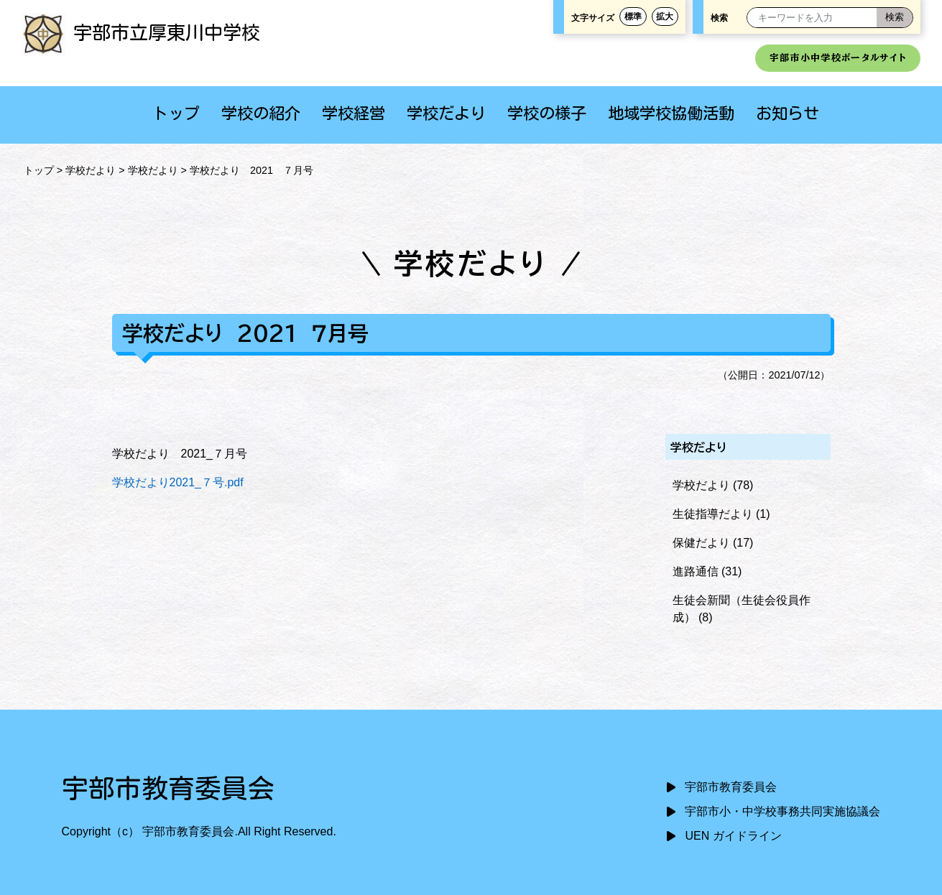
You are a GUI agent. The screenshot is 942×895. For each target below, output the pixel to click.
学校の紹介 (260, 113)
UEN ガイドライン (733, 836)
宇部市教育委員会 (731, 787)
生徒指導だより (713, 514)
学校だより (446, 113)
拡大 (664, 16)
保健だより (701, 543)
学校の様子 (546, 113)
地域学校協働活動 (671, 113)
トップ (176, 113)
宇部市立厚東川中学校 (141, 32)
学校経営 (353, 113)
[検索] (895, 17)
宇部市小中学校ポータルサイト (838, 57)
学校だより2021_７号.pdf (178, 482)
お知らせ (787, 113)
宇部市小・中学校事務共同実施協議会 (782, 811)
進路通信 (696, 571)
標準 (633, 16)
